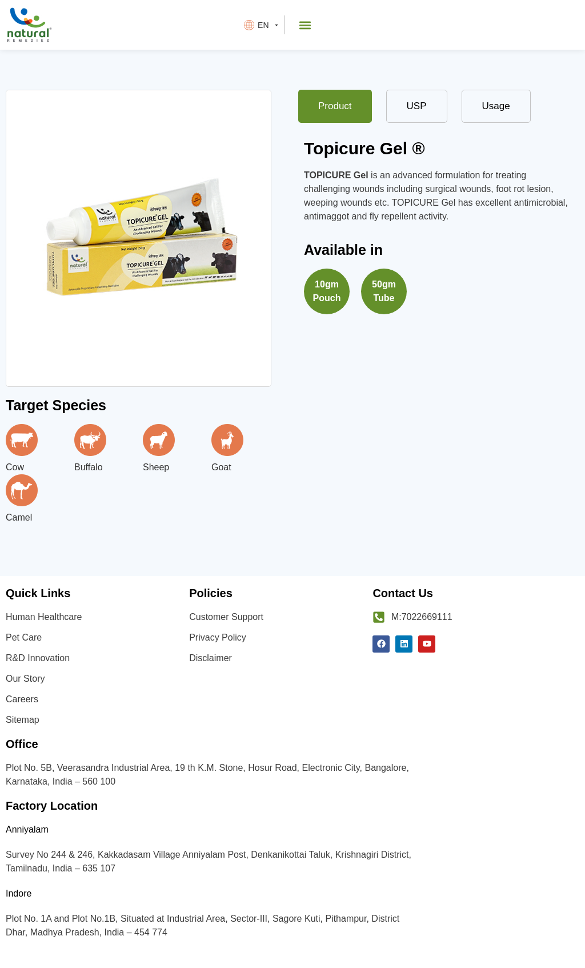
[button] (305, 24)
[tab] (335, 106)
